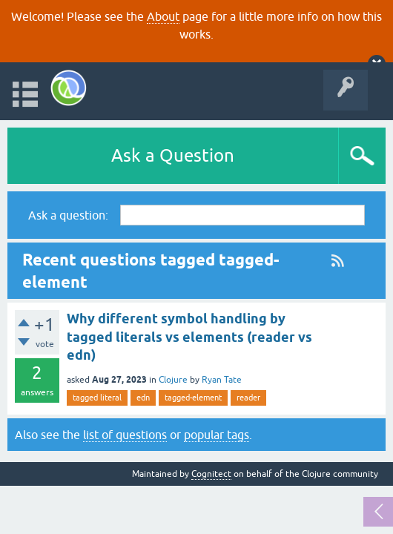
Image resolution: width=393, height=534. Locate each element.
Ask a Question (172, 155)
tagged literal (97, 397)
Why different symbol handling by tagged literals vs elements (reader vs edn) (189, 337)
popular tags (216, 434)
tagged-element (193, 397)
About (163, 16)
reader (248, 397)
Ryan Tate (222, 380)
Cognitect (211, 474)
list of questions (125, 434)
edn (143, 397)
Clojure (173, 380)
